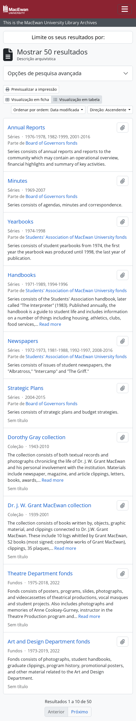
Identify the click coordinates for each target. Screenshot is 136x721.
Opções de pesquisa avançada (44, 73)
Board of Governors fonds (51, 143)
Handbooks (22, 275)
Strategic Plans (25, 388)
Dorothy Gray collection (36, 437)
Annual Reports (26, 127)
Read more (50, 324)
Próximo (79, 712)
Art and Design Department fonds (49, 641)
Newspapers (23, 341)
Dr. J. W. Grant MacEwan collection (49, 505)
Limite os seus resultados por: (68, 37)
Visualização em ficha (27, 99)
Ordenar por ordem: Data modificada (46, 109)
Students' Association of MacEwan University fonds (76, 237)
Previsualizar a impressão (31, 89)
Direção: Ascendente (108, 109)
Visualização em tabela (77, 99)
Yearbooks (20, 222)
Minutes (17, 181)
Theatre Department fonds (40, 573)
